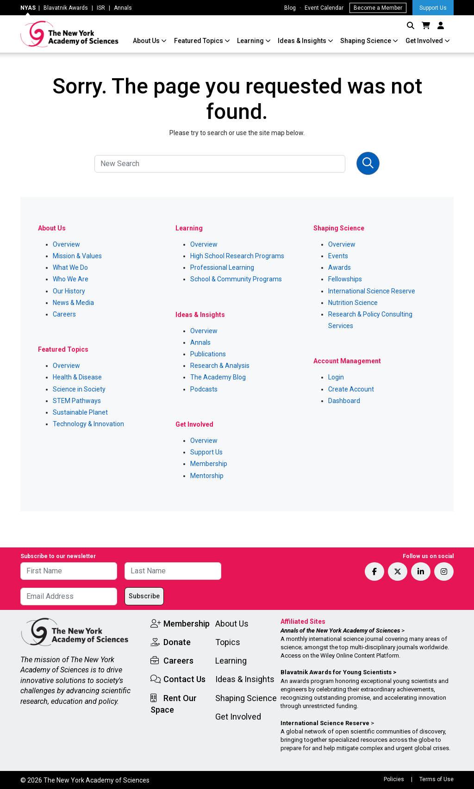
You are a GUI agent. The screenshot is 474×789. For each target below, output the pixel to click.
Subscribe (144, 596)
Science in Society (79, 389)
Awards (339, 267)
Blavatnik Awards (66, 8)
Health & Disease (77, 377)
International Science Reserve (371, 291)
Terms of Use (436, 779)
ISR (101, 8)
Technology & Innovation (88, 424)
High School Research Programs (237, 256)
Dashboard (344, 400)
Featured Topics (199, 40)
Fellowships (345, 279)
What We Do (70, 267)
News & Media (73, 302)
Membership (208, 463)
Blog (290, 8)
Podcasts (204, 389)
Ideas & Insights (303, 40)
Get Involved (424, 40)
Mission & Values (77, 256)
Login (336, 377)
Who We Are (70, 279)
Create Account (351, 389)
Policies (394, 779)
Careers (64, 314)
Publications (208, 354)
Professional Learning (222, 267)
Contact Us (184, 679)
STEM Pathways (77, 400)
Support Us (433, 8)
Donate (177, 642)
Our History (69, 291)
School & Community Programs (236, 279)
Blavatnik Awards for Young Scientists (336, 672)
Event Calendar (324, 8)
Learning (251, 40)
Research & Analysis (219, 365)
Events (338, 256)
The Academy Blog (218, 377)
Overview (66, 244)
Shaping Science (366, 40)
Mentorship (207, 475)
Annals (123, 8)
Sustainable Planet (80, 412)
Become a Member (378, 8)
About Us (147, 40)
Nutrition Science (353, 302)
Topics (227, 642)
